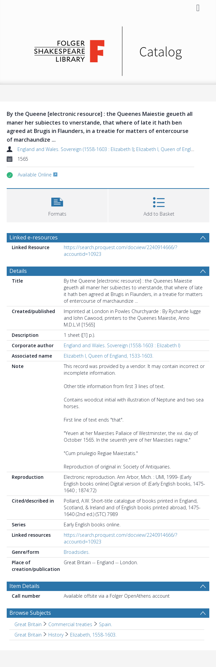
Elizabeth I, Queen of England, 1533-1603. (108, 356)
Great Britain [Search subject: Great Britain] (28, 624)
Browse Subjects (30, 612)
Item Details (24, 586)
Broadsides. (77, 552)
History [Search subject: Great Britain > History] (55, 635)
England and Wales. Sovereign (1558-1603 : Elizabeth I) (75, 149)
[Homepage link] (108, 49)
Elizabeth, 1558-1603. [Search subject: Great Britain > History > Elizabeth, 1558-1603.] (93, 635)
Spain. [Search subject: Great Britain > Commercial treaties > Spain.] (105, 624)
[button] (57, 205)
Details (18, 271)
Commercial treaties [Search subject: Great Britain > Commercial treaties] (70, 624)
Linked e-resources (33, 237)
